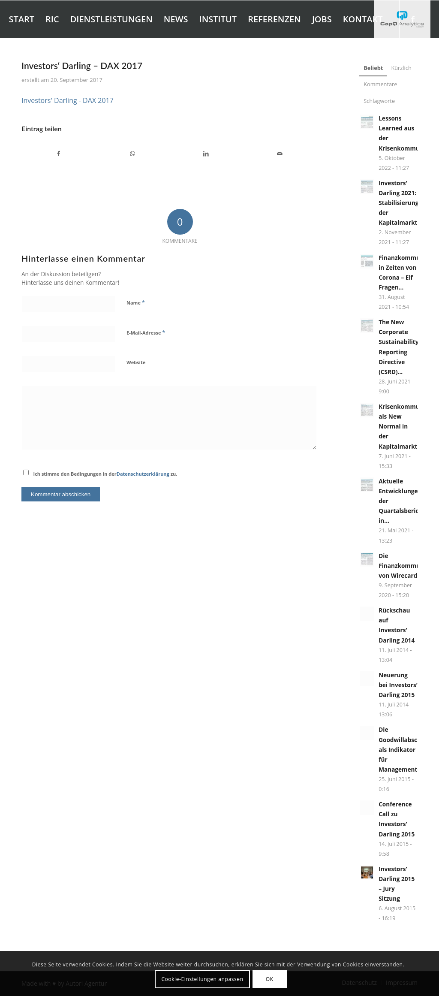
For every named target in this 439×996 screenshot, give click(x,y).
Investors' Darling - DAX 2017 (67, 100)
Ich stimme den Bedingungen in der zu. (105, 474)
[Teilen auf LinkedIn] (206, 154)
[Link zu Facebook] (412, 18)
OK (270, 979)
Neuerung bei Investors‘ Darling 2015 (398, 685)
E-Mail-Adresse (145, 332)
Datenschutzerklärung (143, 474)
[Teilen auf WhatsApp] (132, 154)
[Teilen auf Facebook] (59, 154)
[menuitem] (21, 19)
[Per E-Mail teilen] (279, 154)
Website (135, 362)
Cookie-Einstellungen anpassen (202, 979)
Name (135, 302)
